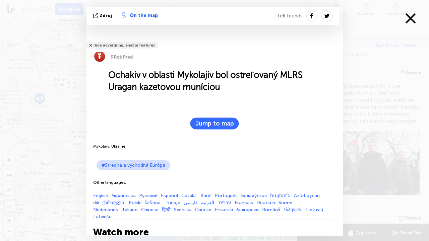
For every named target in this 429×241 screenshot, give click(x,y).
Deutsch (265, 203)
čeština (153, 203)
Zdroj (103, 15)
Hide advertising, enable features (124, 45)
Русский (148, 195)
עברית (225, 203)
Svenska (183, 210)
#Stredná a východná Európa (133, 165)
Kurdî (205, 195)
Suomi (285, 203)
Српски (203, 210)
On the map (140, 15)
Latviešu (102, 217)
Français (244, 203)
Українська (124, 195)
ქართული (113, 203)
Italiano (129, 210)
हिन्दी (166, 210)
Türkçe (172, 203)
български (247, 210)
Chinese (150, 210)
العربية (208, 203)
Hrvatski (224, 210)
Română (271, 210)
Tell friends (290, 16)
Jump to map (214, 123)
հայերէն (280, 195)
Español (169, 195)
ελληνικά (293, 210)
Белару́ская (254, 195)
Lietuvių (314, 210)
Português (226, 195)
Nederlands (105, 210)
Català (189, 195)
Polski (135, 203)
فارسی (191, 203)
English (100, 195)
